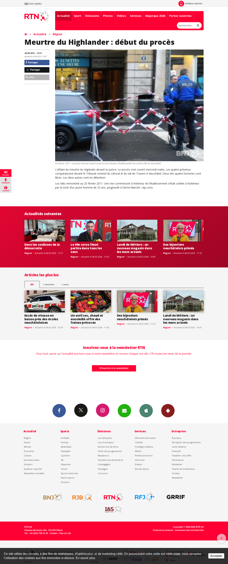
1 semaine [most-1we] (48, 284)
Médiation (177, 464)
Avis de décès (142, 469)
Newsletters (124, 410)
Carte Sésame (179, 446)
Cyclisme (65, 455)
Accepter (216, 555)
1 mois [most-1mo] (65, 284)
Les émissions (105, 438)
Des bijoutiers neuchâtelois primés (178, 246)
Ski (62, 460)
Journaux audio (31, 460)
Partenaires (178, 460)
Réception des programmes (186, 442)
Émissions (92, 16)
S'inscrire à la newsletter (114, 368)
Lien (30, 77)
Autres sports (67, 477)
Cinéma (139, 442)
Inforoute (140, 460)
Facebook (59, 410)
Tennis (64, 469)
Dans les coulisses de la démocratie (42, 246)
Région (57, 34)
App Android (168, 410)
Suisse (27, 442)
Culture (27, 455)
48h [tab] (32, 284)
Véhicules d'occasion (145, 438)
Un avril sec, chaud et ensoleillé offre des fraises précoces (87, 319)
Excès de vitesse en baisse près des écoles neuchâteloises (41, 319)
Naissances (103, 455)
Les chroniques (106, 442)
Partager (32, 62)
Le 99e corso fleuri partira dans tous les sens (86, 248)
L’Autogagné (104, 464)
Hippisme (66, 464)
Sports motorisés (69, 473)
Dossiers (28, 464)
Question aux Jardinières (110, 460)
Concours (103, 473)
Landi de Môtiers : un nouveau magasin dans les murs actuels (134, 248)
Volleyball (65, 451)
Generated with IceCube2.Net (189, 530)
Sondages (103, 469)
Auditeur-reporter (190, 4)
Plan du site (65, 533)
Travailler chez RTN (181, 455)
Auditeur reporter (33, 469)
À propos (176, 438)
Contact (176, 473)
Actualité (63, 16)
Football (65, 438)
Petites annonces (143, 455)
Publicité (176, 451)
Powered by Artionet (163, 530)
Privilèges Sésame (144, 446)
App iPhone (146, 410)
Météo (138, 451)
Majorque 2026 (155, 16)
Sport (77, 16)
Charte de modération (183, 469)
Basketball (66, 446)
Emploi (138, 464)
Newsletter (177, 477)
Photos (108, 16)
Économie (29, 451)
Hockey (64, 442)
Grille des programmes (110, 451)
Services (135, 16)
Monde (27, 446)
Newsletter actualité (34, 473)
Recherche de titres (108, 446)
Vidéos (121, 16)
